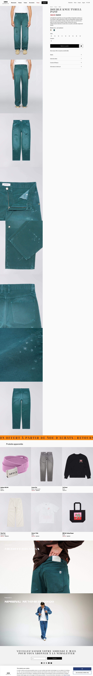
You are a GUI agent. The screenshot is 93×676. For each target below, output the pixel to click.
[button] (88, 2)
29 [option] (54, 36)
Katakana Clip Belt (15, 488)
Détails (51, 54)
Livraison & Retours (54, 62)
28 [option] (51, 36)
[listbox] (66, 36)
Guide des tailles (53, 58)
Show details (68, 673)
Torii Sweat (77, 488)
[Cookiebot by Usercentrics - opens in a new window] (8, 673)
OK (82, 658)
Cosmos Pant (46, 488)
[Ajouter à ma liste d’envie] (81, 46)
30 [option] (58, 36)
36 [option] (76, 36)
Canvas (56, 6)
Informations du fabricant (55, 66)
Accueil (51, 6)
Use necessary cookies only (82, 662)
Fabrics (60, 6)
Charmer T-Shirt (46, 534)
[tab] (38, 2)
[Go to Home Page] (6, 2)
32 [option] (65, 36)
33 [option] (69, 36)
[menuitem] (13, 2)
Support (83, 2)
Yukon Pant (15, 534)
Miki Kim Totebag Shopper (77, 534)
